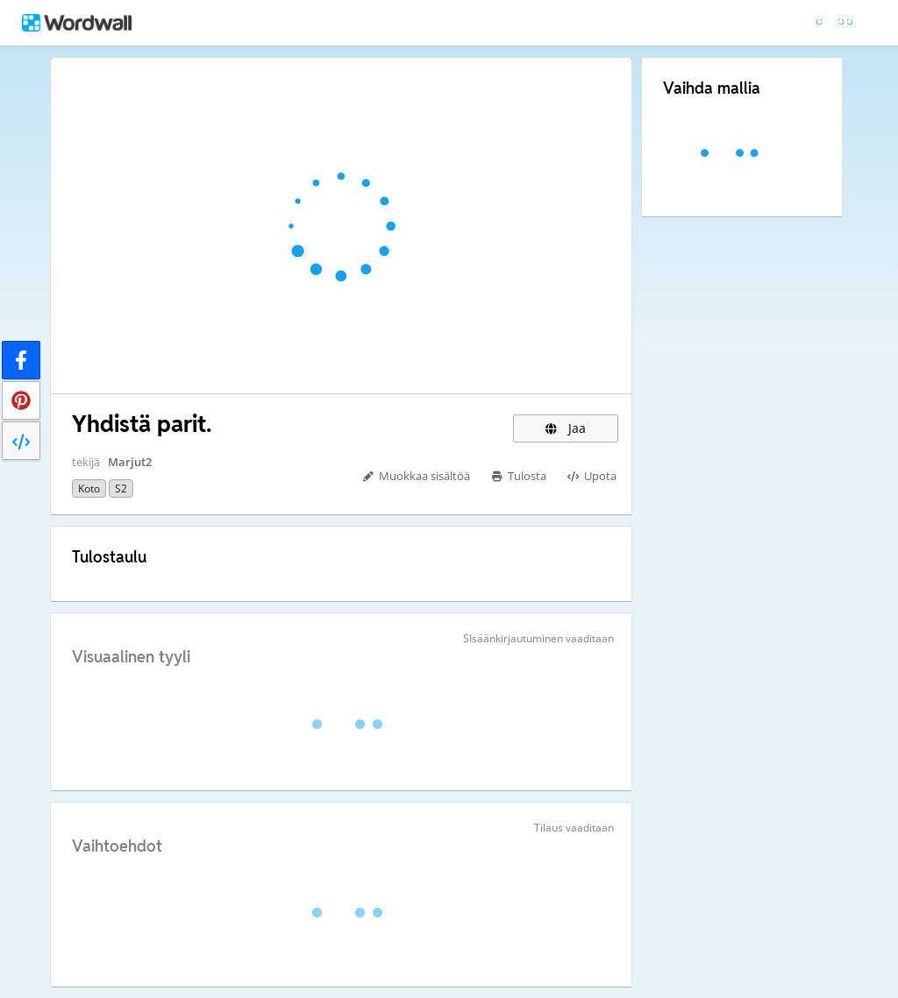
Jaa (565, 428)
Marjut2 (130, 462)
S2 (121, 488)
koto (89, 488)
